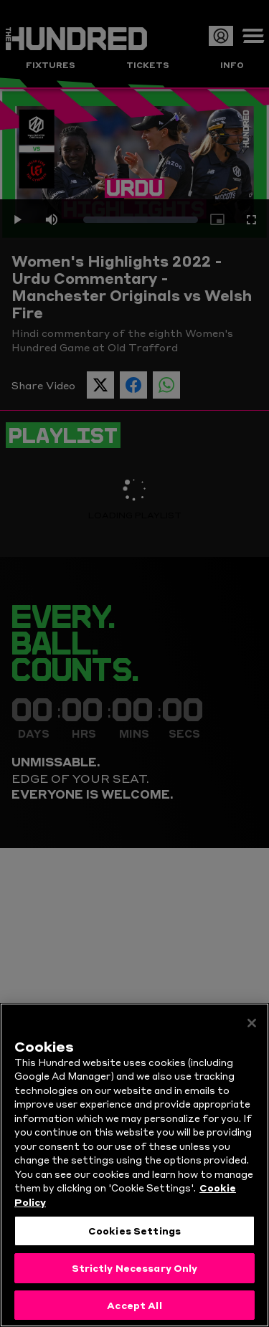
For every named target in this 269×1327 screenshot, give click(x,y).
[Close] (252, 1031)
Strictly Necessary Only (135, 1275)
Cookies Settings (134, 1239)
